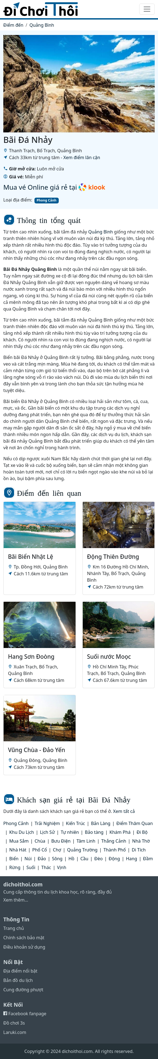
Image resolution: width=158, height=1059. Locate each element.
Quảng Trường (82, 850)
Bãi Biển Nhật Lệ (30, 556)
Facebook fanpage (24, 1014)
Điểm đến (13, 25)
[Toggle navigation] (147, 9)
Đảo (42, 859)
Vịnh (61, 867)
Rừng (14, 867)
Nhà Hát (17, 850)
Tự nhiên (70, 832)
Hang (131, 859)
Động (114, 859)
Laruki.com (14, 1032)
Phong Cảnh (47, 200)
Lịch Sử (47, 832)
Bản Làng (101, 823)
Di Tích (139, 850)
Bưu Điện (61, 841)
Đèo (98, 859)
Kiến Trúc (75, 823)
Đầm (148, 859)
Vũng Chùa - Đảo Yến (36, 750)
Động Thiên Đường (113, 556)
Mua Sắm (19, 841)
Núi (28, 859)
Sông (57, 859)
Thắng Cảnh (113, 841)
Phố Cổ (39, 850)
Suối (30, 867)
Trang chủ (13, 928)
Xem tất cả (124, 811)
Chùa (39, 841)
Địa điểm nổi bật (20, 971)
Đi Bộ (142, 832)
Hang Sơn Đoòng (31, 656)
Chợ (57, 850)
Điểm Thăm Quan (134, 823)
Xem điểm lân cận (81, 157)
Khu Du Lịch (21, 832)
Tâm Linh (86, 841)
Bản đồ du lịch (18, 980)
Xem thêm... (15, 900)
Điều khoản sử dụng (24, 947)
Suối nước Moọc (109, 656)
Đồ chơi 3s (14, 1023)
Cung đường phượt (23, 990)
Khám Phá (119, 832)
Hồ (71, 859)
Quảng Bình (42, 25)
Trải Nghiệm (47, 823)
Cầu (84, 859)
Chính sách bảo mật (23, 938)
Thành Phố (114, 850)
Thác (46, 867)
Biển (13, 859)
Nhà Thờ (141, 841)
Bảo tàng (94, 832)
